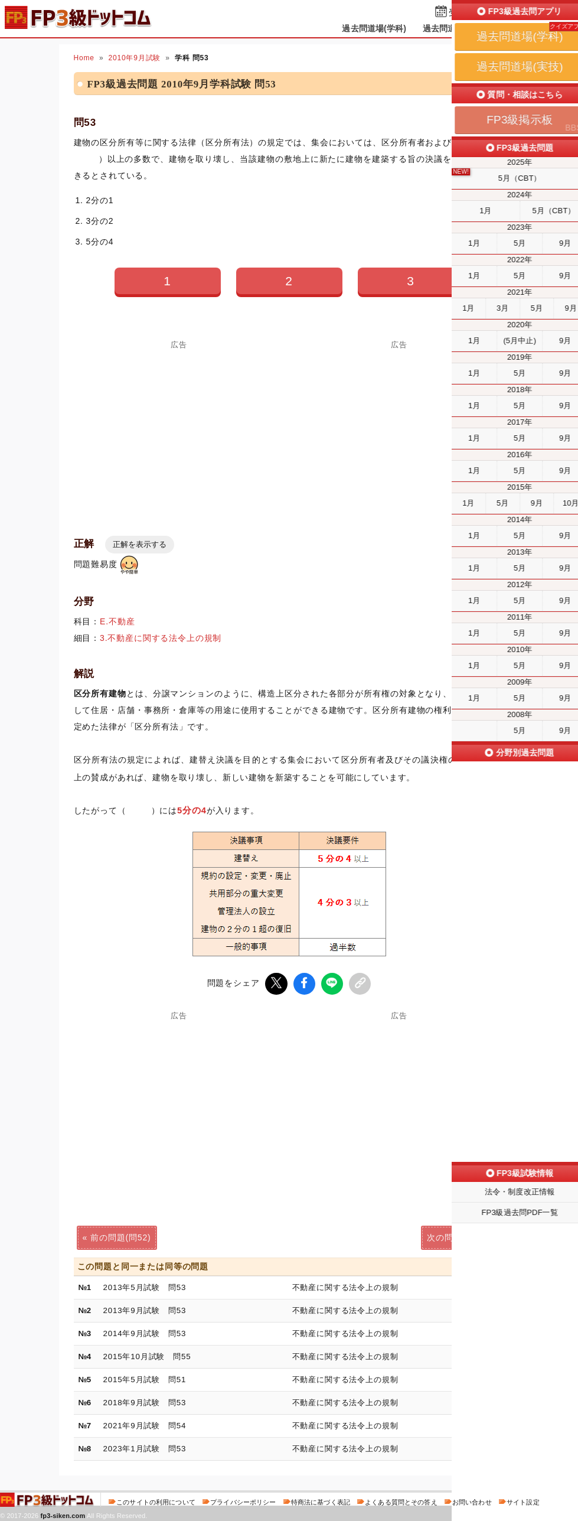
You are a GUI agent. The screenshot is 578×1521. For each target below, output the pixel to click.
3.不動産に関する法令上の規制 (160, 638)
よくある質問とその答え (401, 1499)
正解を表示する (139, 544)
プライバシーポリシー (243, 1499)
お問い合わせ (472, 1499)
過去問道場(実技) (455, 28)
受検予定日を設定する (490, 12)
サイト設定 (523, 1499)
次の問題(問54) (457, 1235)
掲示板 (516, 28)
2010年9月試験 (134, 58)
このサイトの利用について (155, 1499)
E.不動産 (117, 621)
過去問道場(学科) (374, 28)
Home (84, 58)
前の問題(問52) (120, 1235)
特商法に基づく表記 (320, 1499)
